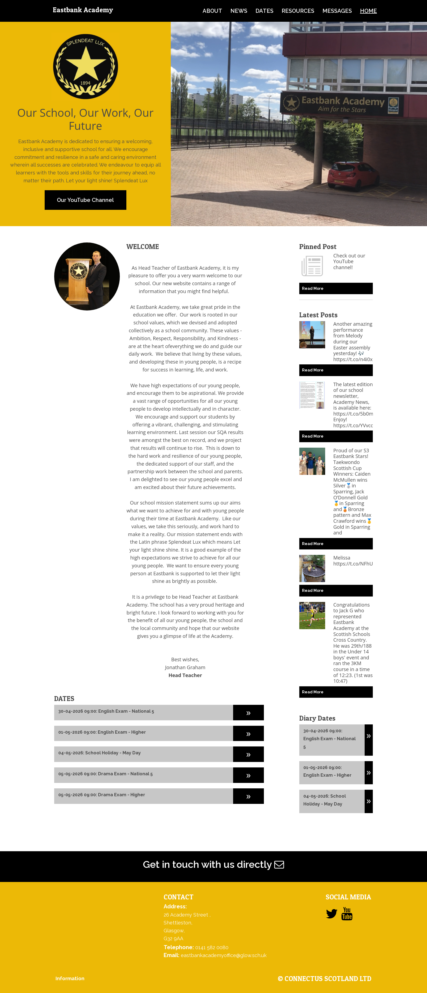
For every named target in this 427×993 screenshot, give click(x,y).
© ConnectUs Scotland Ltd (324, 978)
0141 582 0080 (211, 947)
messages (337, 11)
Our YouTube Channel (85, 200)
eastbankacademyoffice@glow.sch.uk (224, 955)
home (368, 11)
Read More (313, 288)
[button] (248, 712)
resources (298, 11)
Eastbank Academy (83, 10)
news (238, 11)
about (212, 11)
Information (70, 978)
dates (264, 11)
